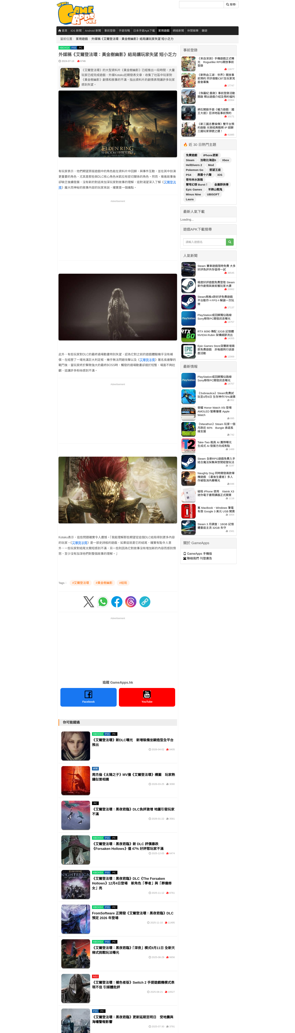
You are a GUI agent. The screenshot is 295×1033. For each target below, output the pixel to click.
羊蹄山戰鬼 (215, 189)
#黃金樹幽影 (104, 582)
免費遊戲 (192, 155)
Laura (190, 199)
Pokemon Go (195, 169)
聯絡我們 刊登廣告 (197, 558)
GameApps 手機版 (197, 553)
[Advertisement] (118, 229)
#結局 (123, 582)
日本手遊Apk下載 (144, 30)
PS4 (189, 174)
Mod (211, 165)
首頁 (62, 30)
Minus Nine (194, 194)
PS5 (73, 47)
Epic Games (194, 189)
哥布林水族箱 (194, 179)
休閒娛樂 (192, 30)
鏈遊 (204, 30)
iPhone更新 (210, 155)
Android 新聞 (93, 30)
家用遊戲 (164, 30)
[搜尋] (201, 4)
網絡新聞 (178, 30)
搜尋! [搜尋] (231, 4)
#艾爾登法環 (80, 582)
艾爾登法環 (147, 359)
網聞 (95, 768)
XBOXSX (64, 47)
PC (80, 47)
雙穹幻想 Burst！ (197, 184)
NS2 (95, 976)
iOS (219, 174)
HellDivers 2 (194, 165)
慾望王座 (215, 169)
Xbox (225, 160)
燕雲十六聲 (204, 174)
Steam (190, 160)
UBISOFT (213, 194)
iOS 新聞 (76, 30)
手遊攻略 (124, 30)
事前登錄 (110, 30)
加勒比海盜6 (208, 160)
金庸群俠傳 (221, 184)
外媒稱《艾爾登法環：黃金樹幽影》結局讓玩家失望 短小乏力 (132, 38)
